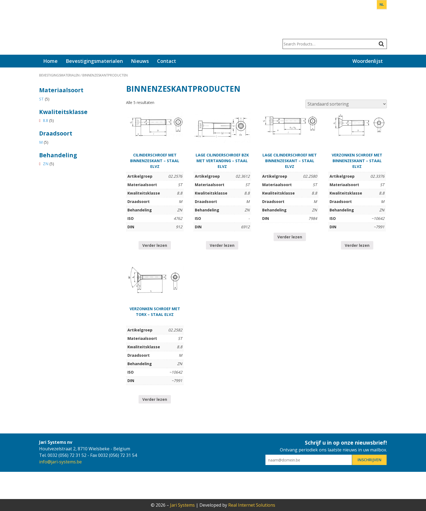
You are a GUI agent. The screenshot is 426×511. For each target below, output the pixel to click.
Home (50, 61)
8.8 (45, 120)
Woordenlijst (367, 61)
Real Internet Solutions (251, 505)
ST (41, 98)
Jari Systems (59, 27)
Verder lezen (154, 245)
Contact (166, 61)
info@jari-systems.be (60, 462)
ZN (45, 163)
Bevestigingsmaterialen (94, 61)
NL (382, 5)
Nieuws (140, 61)
